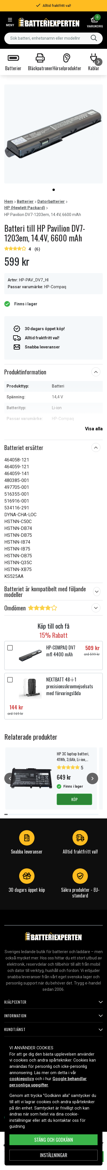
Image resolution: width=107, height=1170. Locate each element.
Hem (8, 201)
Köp (74, 799)
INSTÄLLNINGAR (53, 1155)
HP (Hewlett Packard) (24, 207)
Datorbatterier (51, 201)
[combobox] (53, 38)
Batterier (25, 201)
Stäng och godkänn (53, 1139)
